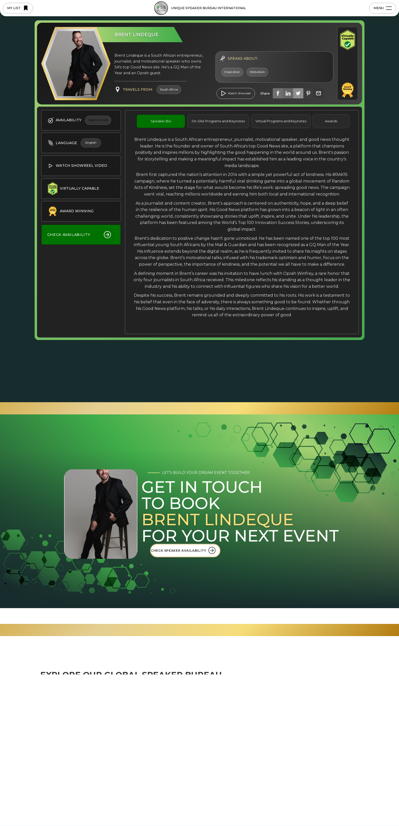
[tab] (160, 121)
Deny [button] (274, 808)
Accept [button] (314, 808)
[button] (340, 808)
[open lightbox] (235, 93)
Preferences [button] (240, 808)
